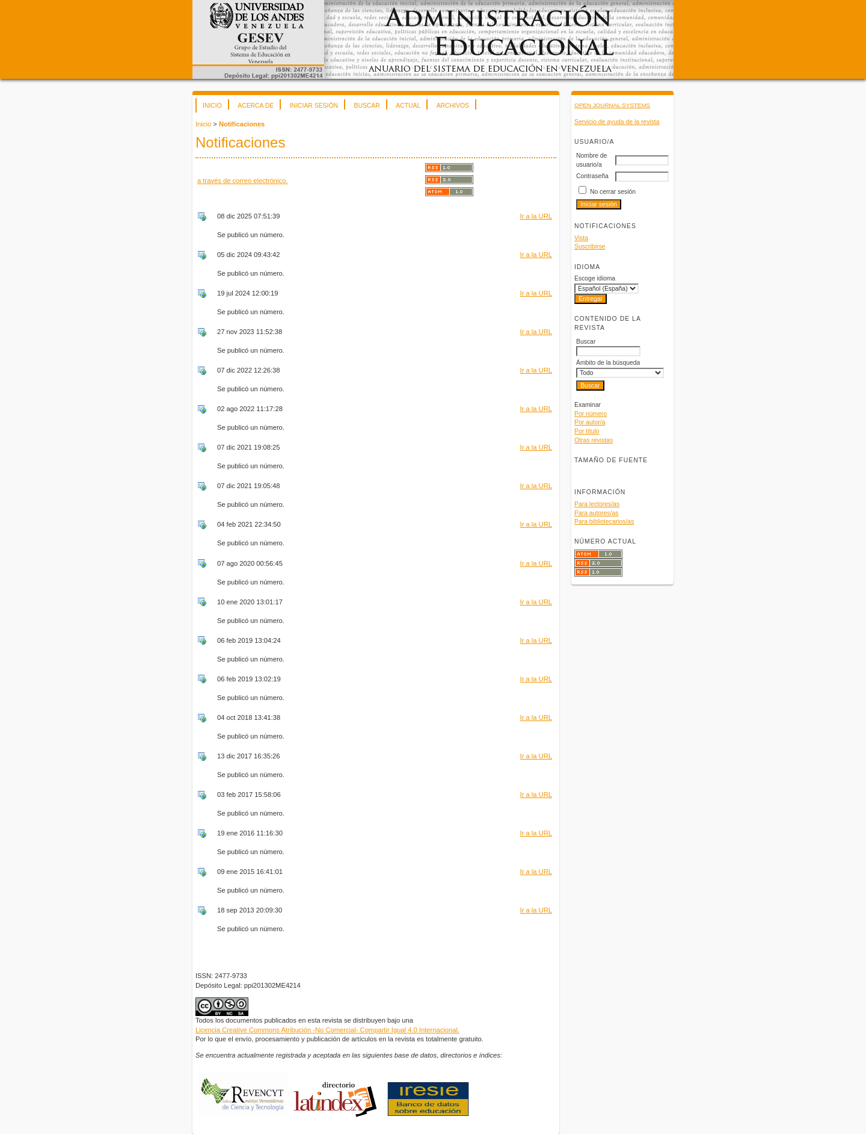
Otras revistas (593, 440)
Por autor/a (589, 422)
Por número (590, 414)
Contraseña (592, 176)
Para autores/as (596, 513)
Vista (581, 238)
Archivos (453, 105)
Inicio (212, 105)
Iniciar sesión (314, 105)
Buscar (366, 105)
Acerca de (256, 105)
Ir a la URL (536, 216)
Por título (587, 431)
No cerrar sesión (613, 191)
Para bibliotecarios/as (604, 521)
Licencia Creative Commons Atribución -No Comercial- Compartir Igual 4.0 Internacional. (327, 1029)
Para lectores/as (596, 504)
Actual (408, 105)
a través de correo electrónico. (242, 180)
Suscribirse (589, 246)
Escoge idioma (594, 278)
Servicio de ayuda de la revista (617, 122)
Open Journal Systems (612, 105)
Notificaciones (242, 124)
